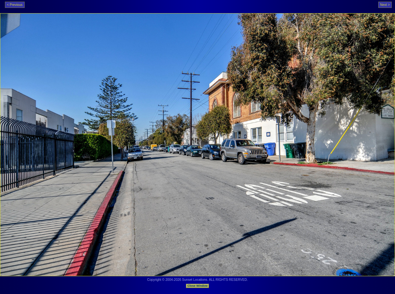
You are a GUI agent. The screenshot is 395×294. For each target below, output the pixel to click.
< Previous (15, 5)
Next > (385, 5)
